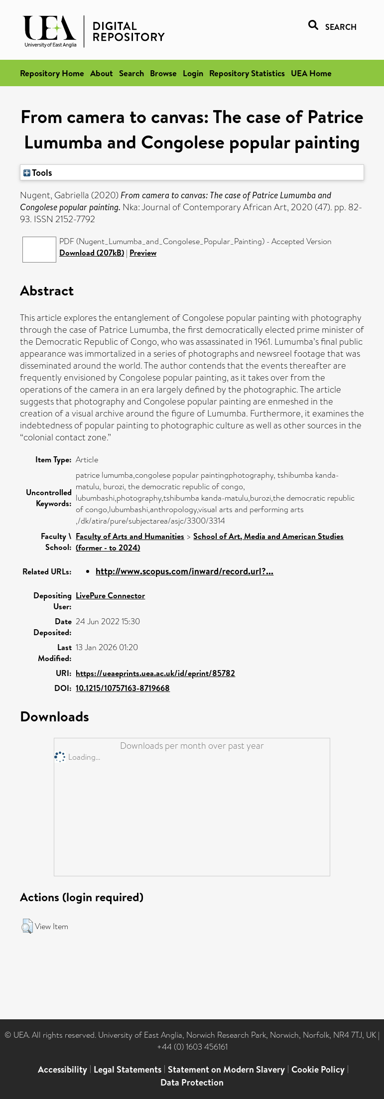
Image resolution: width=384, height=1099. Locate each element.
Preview (142, 252)
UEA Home (311, 73)
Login (193, 73)
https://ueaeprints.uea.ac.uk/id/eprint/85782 (155, 673)
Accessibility (62, 1069)
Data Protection (192, 1082)
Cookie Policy (318, 1069)
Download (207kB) (91, 252)
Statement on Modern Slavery (226, 1069)
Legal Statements (127, 1069)
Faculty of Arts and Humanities (130, 536)
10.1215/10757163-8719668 (123, 688)
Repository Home (52, 73)
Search (131, 73)
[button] (27, 926)
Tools (37, 172)
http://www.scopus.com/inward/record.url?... (184, 571)
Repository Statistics (247, 73)
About (101, 73)
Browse (163, 73)
